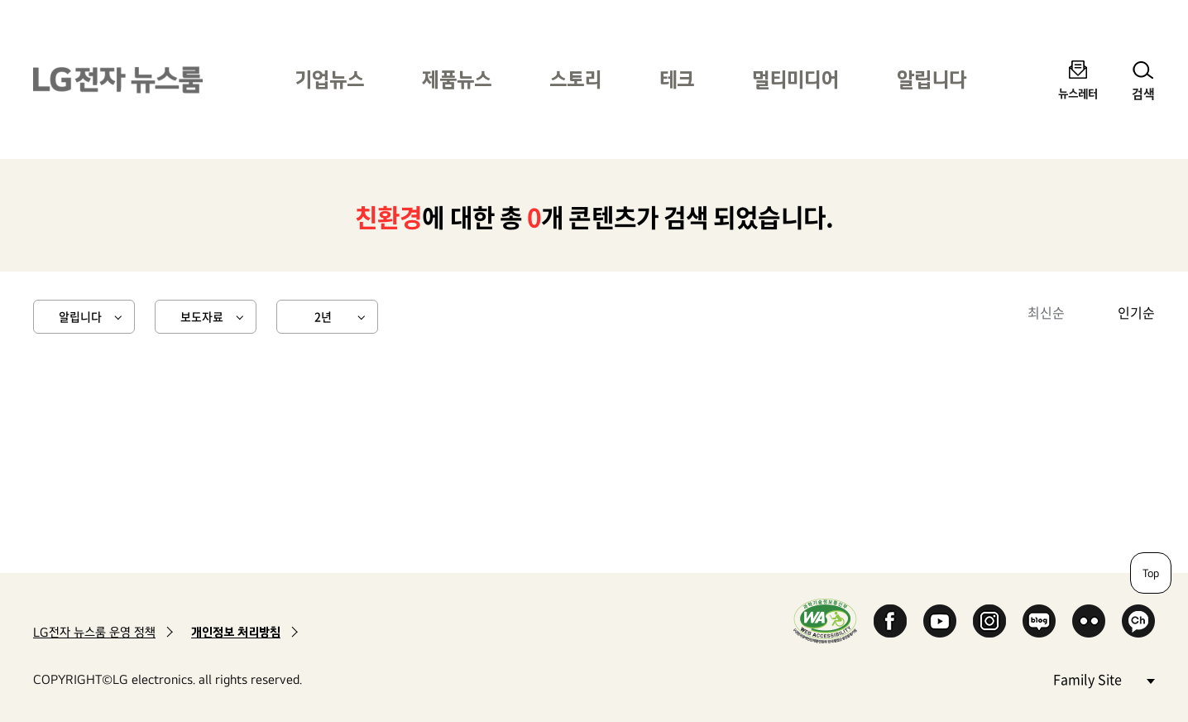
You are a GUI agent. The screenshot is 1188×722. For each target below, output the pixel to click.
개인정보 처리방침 (235, 632)
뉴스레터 (1078, 93)
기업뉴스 (329, 79)
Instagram (989, 621)
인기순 (1136, 312)
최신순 (1046, 312)
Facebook (890, 621)
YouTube (939, 621)
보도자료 (201, 316)
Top (1150, 573)
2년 (323, 316)
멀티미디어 (795, 79)
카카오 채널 (1138, 621)
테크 (676, 79)
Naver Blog (1039, 621)
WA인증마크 (825, 620)
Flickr (1088, 621)
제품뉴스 (456, 79)
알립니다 (931, 79)
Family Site (1103, 678)
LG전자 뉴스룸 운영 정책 (94, 632)
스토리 (575, 79)
